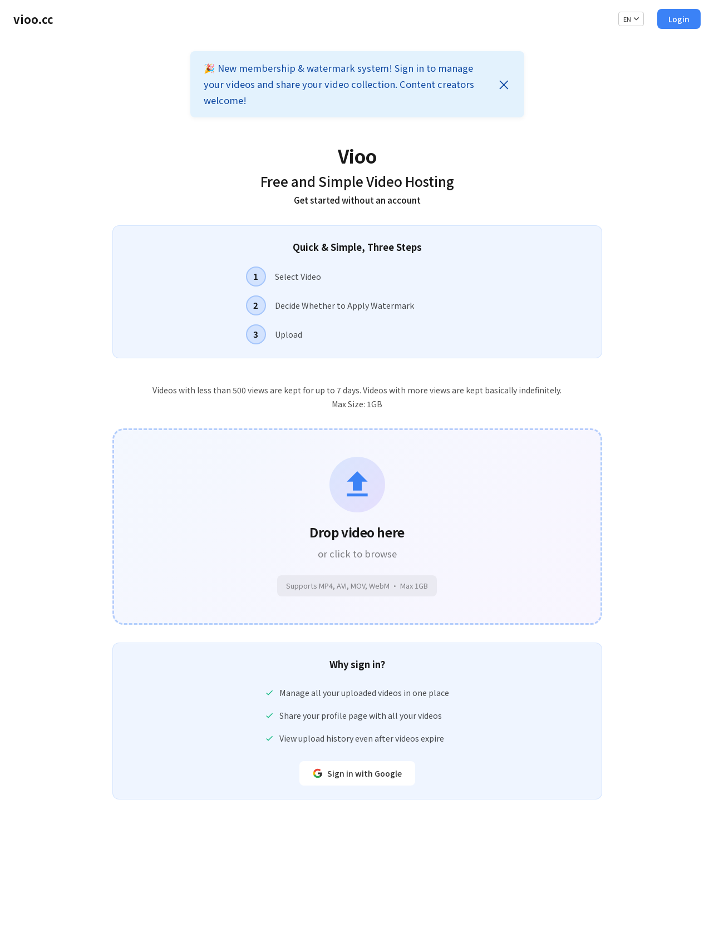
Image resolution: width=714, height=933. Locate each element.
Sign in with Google (357, 773)
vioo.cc (33, 19)
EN (631, 18)
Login (679, 18)
